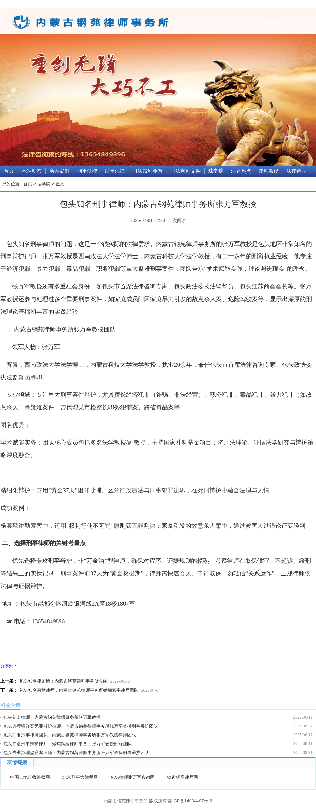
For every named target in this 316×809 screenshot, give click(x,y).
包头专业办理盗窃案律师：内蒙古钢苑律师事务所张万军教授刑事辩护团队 (76, 752)
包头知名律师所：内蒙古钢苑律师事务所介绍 (63, 681)
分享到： (9, 665)
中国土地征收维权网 (30, 777)
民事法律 (115, 171)
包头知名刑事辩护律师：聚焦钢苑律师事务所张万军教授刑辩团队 (67, 743)
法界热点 (241, 171)
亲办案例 (59, 171)
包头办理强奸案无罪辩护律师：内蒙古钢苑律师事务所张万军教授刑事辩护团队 (80, 726)
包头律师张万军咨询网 (132, 777)
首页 (9, 171)
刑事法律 (87, 171)
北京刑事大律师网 (80, 777)
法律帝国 (296, 171)
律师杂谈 (269, 171)
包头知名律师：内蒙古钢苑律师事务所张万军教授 (52, 717)
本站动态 (31, 171)
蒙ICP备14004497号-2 (190, 800)
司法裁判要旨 (147, 171)
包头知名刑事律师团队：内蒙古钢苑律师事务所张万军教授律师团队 (69, 734)
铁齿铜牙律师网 (182, 777)
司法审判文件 (185, 171)
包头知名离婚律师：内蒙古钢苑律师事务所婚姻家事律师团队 (78, 690)
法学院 (215, 171)
